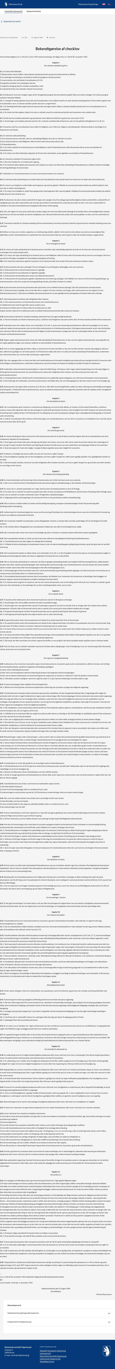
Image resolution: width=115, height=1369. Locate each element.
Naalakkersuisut (47, 1361)
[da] (109, 4)
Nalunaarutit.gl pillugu (88, 4)
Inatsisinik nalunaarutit (14, 11)
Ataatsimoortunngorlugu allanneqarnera (59, 1313)
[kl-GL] (103, 4)
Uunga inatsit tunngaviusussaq (59, 1322)
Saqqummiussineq (34, 11)
